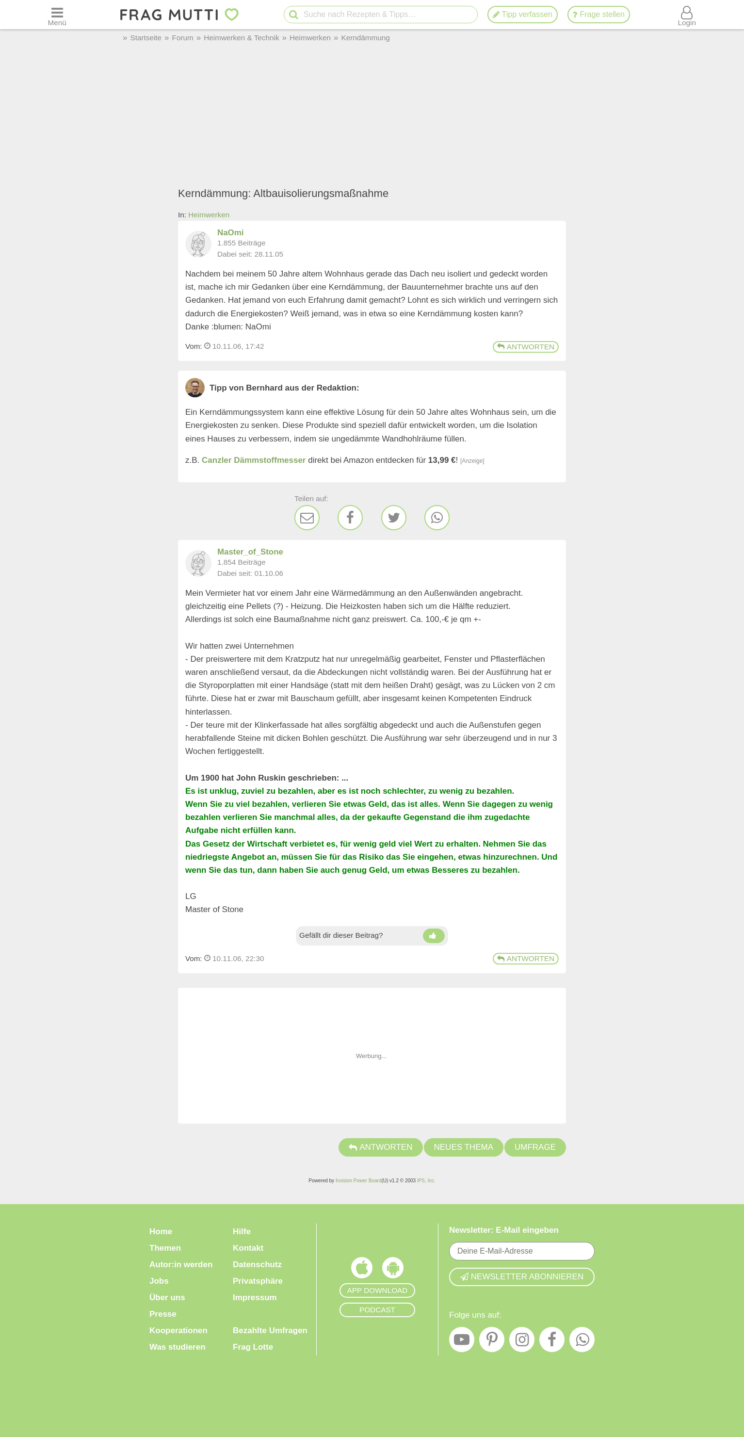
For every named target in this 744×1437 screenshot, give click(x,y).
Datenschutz (257, 1264)
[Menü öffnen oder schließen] (56, 14)
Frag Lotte (253, 1347)
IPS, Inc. (426, 1180)
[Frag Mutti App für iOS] (361, 1270)
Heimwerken (208, 215)
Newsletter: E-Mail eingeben (504, 1230)
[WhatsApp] (437, 517)
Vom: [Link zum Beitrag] (193, 346)
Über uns (167, 1297)
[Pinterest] (491, 1341)
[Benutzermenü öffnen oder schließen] (687, 14)
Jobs (159, 1281)
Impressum (255, 1297)
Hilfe (242, 1231)
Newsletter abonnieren (521, 1276)
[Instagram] (521, 1341)
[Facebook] (350, 517)
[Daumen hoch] (434, 936)
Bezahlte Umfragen (270, 1330)
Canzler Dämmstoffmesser (254, 460)
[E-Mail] (307, 517)
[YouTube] (461, 1341)
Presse (163, 1314)
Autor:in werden (180, 1264)
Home (160, 1231)
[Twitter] (393, 517)
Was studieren (177, 1347)
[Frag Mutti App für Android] (393, 1270)
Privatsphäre (258, 1281)
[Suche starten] (291, 15)
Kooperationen (178, 1330)
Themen (165, 1248)
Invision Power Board (359, 1180)
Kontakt (248, 1248)
